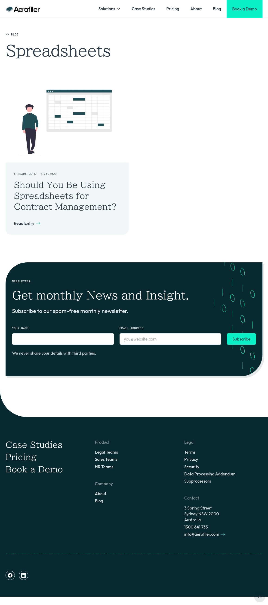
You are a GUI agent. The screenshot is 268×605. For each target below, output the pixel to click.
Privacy (191, 459)
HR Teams (104, 466)
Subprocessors (197, 481)
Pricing (172, 8)
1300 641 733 (196, 527)
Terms (190, 452)
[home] (23, 9)
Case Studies (143, 8)
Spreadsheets (25, 173)
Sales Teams (106, 459)
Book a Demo (34, 469)
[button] (109, 8)
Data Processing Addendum (209, 474)
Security (191, 466)
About (196, 8)
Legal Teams (106, 452)
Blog (217, 8)
